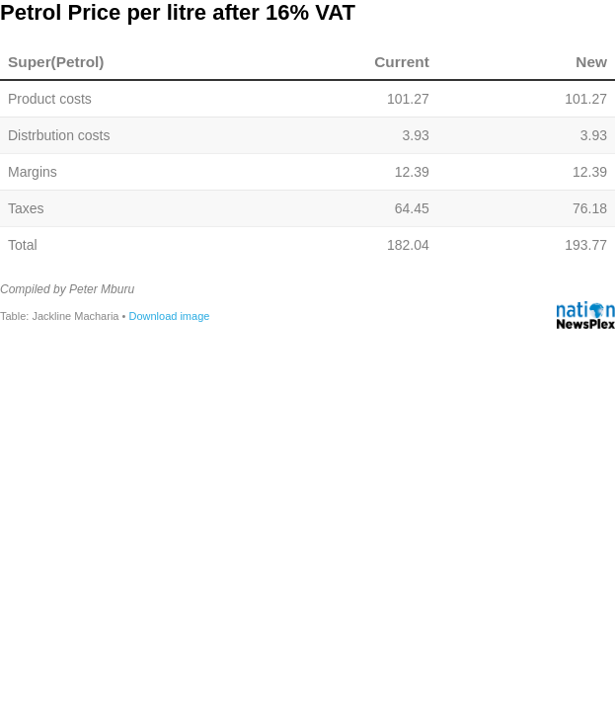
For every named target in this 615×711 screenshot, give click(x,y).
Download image (168, 316)
